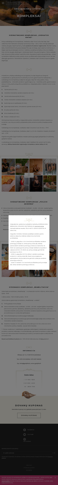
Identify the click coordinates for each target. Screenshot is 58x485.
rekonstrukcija (39, 226)
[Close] (45, 219)
